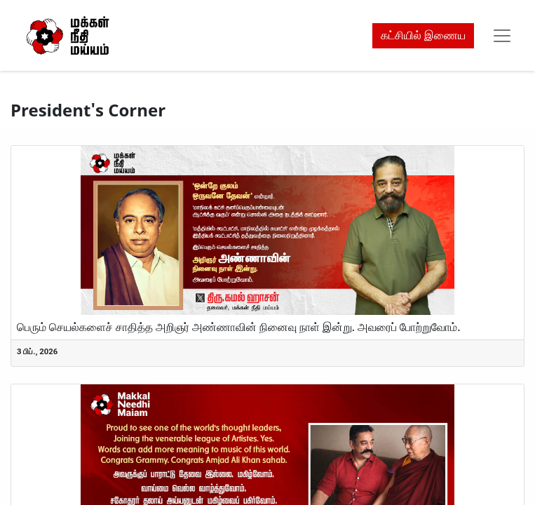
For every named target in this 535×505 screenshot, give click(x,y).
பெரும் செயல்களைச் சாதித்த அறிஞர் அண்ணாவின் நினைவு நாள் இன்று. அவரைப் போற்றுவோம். (239, 327)
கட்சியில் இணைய (423, 35)
